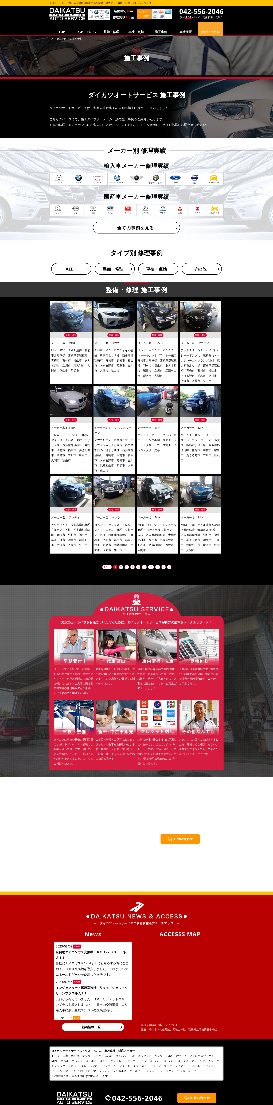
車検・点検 (136, 32)
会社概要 (185, 32)
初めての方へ (86, 32)
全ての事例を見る (135, 228)
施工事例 (161, 32)
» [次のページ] (163, 567)
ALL (69, 269)
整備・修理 (111, 32)
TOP (62, 32)
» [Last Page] (169, 567)
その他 (200, 269)
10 (151, 567)
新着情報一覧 (91, 1027)
